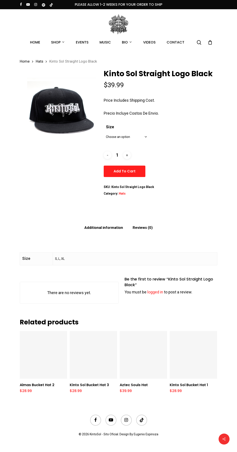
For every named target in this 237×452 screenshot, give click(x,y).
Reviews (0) (143, 227)
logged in (155, 292)
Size (110, 127)
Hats (39, 61)
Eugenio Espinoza (146, 434)
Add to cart (124, 171)
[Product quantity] (117, 155)
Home (25, 61)
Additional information (103, 227)
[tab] (103, 228)
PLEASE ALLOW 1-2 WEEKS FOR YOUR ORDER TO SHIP (118, 4)
